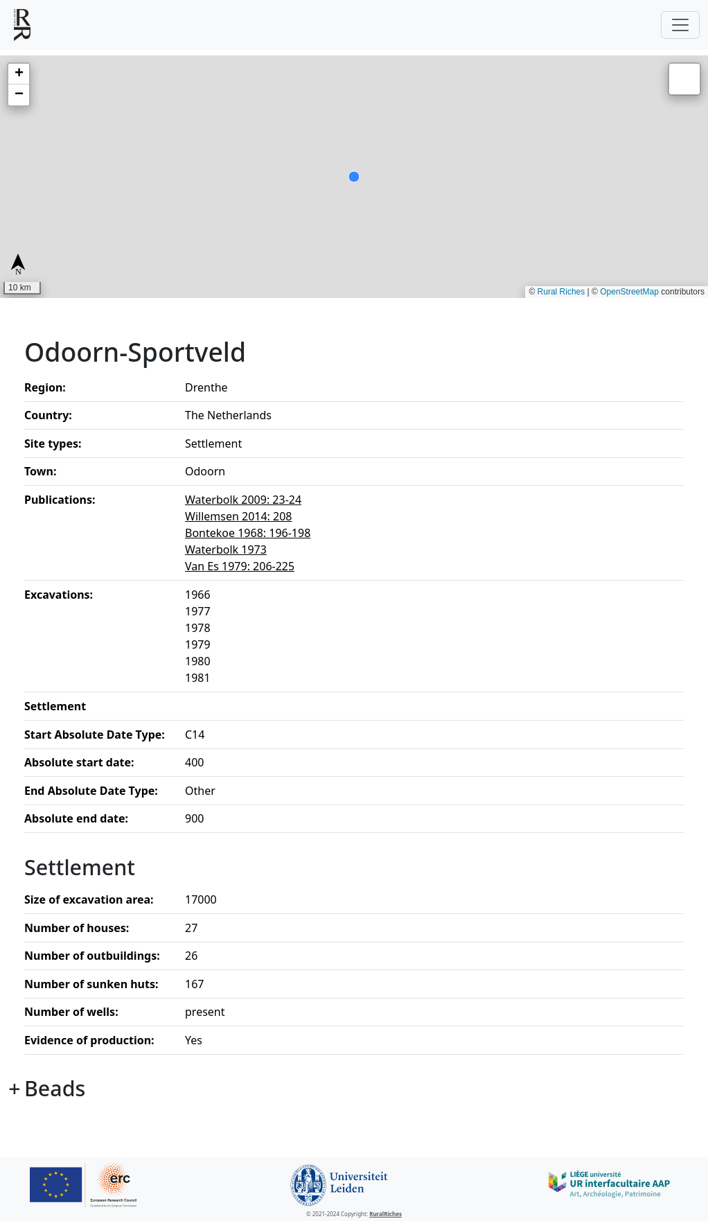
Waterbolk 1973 (226, 549)
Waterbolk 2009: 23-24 (243, 499)
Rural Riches (561, 292)
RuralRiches (385, 1214)
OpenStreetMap (629, 292)
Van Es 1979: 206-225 (239, 566)
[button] (18, 74)
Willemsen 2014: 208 (238, 516)
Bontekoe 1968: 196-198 (247, 533)
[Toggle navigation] (680, 25)
